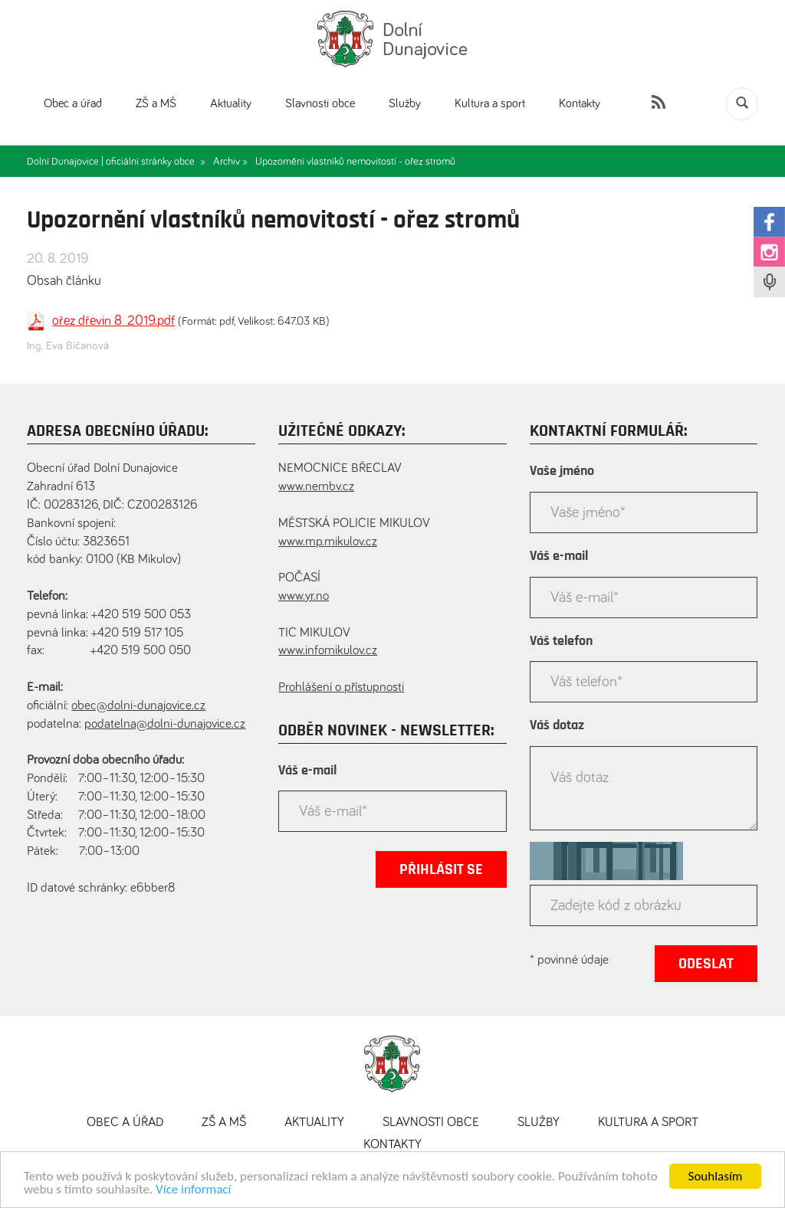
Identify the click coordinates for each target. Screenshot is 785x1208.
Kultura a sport (490, 103)
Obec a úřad (73, 103)
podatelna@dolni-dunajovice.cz (164, 724)
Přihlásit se (441, 869)
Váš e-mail (307, 771)
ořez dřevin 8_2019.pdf (113, 321)
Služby (405, 103)
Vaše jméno (562, 471)
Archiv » (230, 161)
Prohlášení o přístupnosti (341, 687)
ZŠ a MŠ (156, 103)
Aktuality (230, 103)
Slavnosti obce (320, 103)
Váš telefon (561, 641)
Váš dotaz (557, 725)
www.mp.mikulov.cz (327, 541)
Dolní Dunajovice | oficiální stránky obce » (116, 161)
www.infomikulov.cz (327, 650)
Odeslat (706, 963)
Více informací (193, 1192)
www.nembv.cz (316, 486)
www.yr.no (303, 596)
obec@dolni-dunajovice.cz (138, 705)
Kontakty (579, 103)
